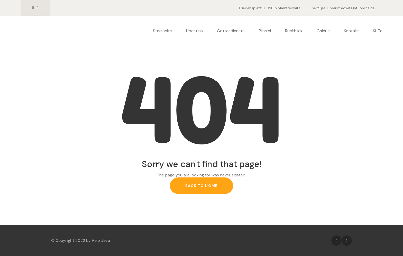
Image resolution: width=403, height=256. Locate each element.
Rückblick (294, 30)
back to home (201, 185)
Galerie (323, 30)
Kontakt (351, 30)
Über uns (194, 30)
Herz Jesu (101, 240)
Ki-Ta (377, 30)
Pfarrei (265, 30)
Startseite (162, 30)
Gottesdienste (231, 30)
